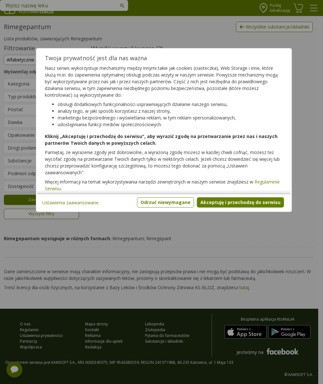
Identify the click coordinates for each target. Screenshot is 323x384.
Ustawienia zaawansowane (70, 203)
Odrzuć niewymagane (165, 202)
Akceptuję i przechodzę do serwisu (240, 202)
